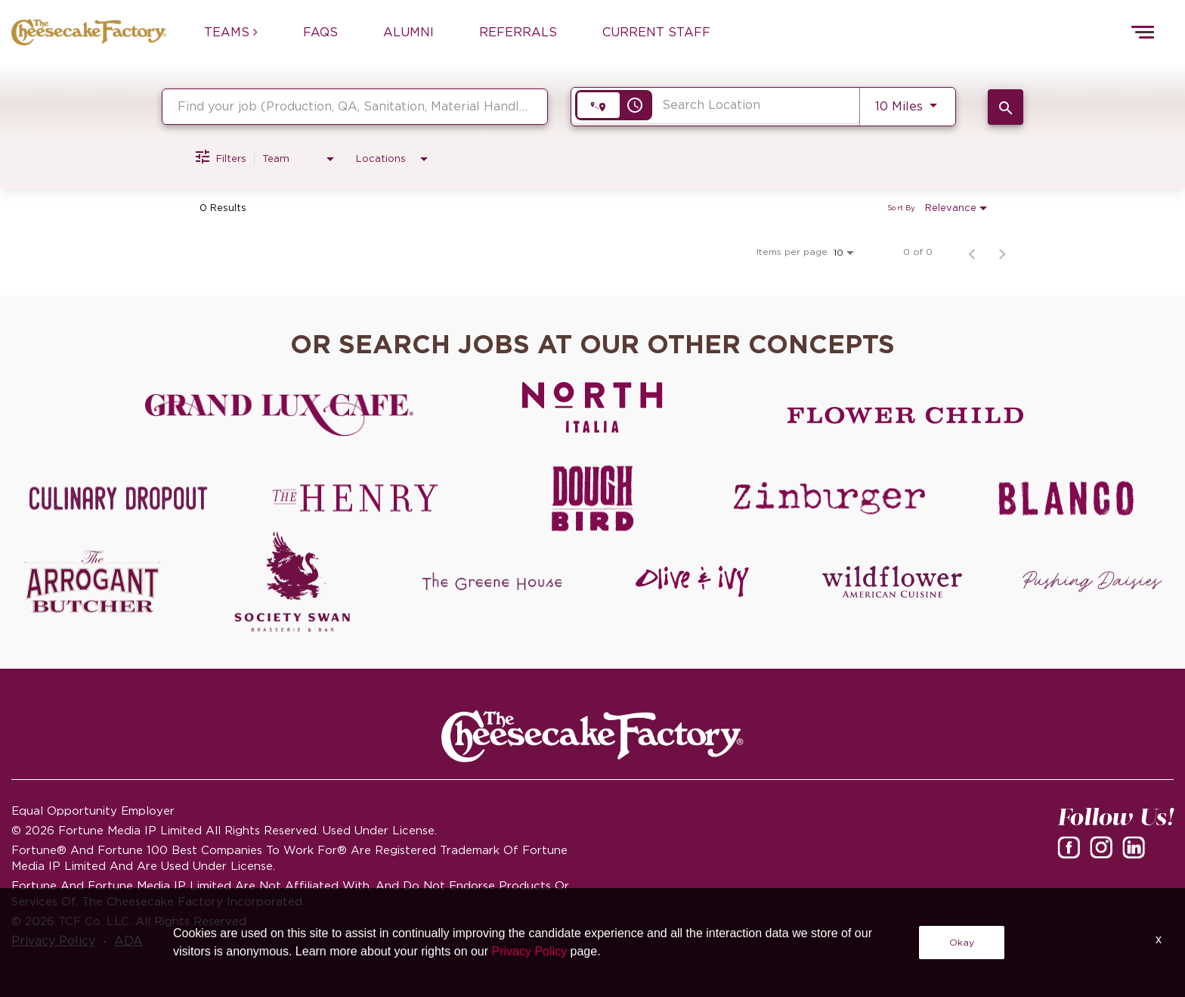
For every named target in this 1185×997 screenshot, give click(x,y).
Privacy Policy (53, 940)
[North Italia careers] (592, 406)
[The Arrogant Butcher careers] (92, 581)
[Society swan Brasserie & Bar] (293, 581)
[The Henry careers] (356, 498)
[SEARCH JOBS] (1005, 107)
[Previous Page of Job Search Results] (972, 252)
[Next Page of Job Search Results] (1002, 252)
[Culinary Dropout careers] (118, 498)
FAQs (320, 32)
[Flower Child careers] (905, 415)
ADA (128, 940)
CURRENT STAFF (656, 32)
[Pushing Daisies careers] (1092, 581)
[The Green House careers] (492, 581)
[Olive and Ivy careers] (692, 581)
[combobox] (355, 106)
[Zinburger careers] (829, 498)
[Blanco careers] (1066, 498)
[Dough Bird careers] (592, 498)
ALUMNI (408, 32)
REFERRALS (518, 32)
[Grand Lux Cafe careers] (279, 415)
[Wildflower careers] (892, 581)
